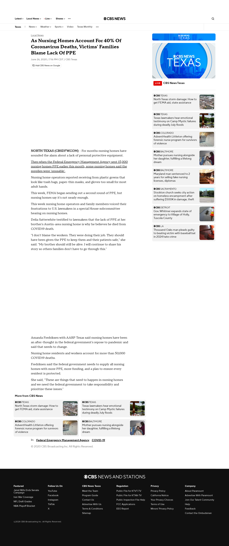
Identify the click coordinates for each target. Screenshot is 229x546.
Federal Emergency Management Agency (62, 440)
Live (48, 18)
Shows (60, 18)
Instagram (53, 500)
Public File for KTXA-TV (129, 495)
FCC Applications (125, 504)
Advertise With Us (91, 504)
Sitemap (86, 513)
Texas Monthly (84, 26)
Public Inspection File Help (130, 500)
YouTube (52, 491)
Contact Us (88, 500)
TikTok (51, 504)
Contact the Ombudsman (198, 513)
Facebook (53, 495)
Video (70, 26)
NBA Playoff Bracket (24, 506)
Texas (18, 26)
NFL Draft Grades (23, 501)
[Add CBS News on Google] (46, 65)
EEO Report (122, 508)
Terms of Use (157, 504)
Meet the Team (90, 491)
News (33, 26)
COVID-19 (98, 440)
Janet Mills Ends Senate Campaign (26, 491)
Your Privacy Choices (162, 500)
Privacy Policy (158, 491)
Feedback (190, 508)
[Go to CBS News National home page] (115, 18)
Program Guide (90, 495)
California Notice (160, 495)
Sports (59, 26)
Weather (45, 26)
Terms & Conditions (92, 508)
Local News (33, 18)
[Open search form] (213, 18)
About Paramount (194, 491)
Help (187, 504)
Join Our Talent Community (199, 500)
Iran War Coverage (23, 497)
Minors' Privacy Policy (162, 508)
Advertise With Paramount (199, 495)
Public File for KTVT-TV (128, 491)
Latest (19, 18)
